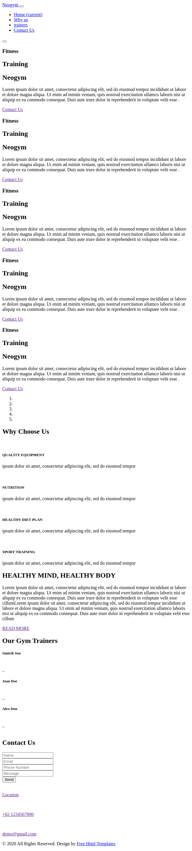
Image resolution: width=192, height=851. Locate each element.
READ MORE (15, 628)
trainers (21, 24)
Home (28, 14)
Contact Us (24, 30)
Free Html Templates (96, 843)
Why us (21, 19)
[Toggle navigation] (21, 6)
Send (9, 779)
